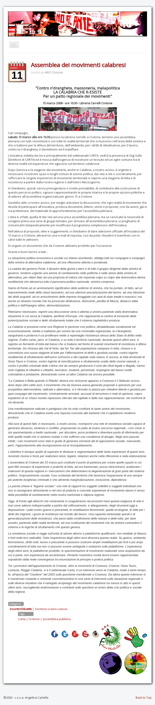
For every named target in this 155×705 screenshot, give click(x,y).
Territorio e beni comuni (51, 609)
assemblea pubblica (57, 619)
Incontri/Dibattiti (21, 609)
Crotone (34, 619)
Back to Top (144, 697)
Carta (22, 619)
